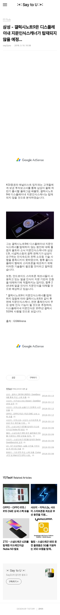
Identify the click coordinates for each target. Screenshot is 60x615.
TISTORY (31, 609)
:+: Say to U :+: (30, 4)
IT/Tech (9, 389)
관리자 (40, 609)
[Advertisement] (30, 101)
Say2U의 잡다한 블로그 (16, 575)
